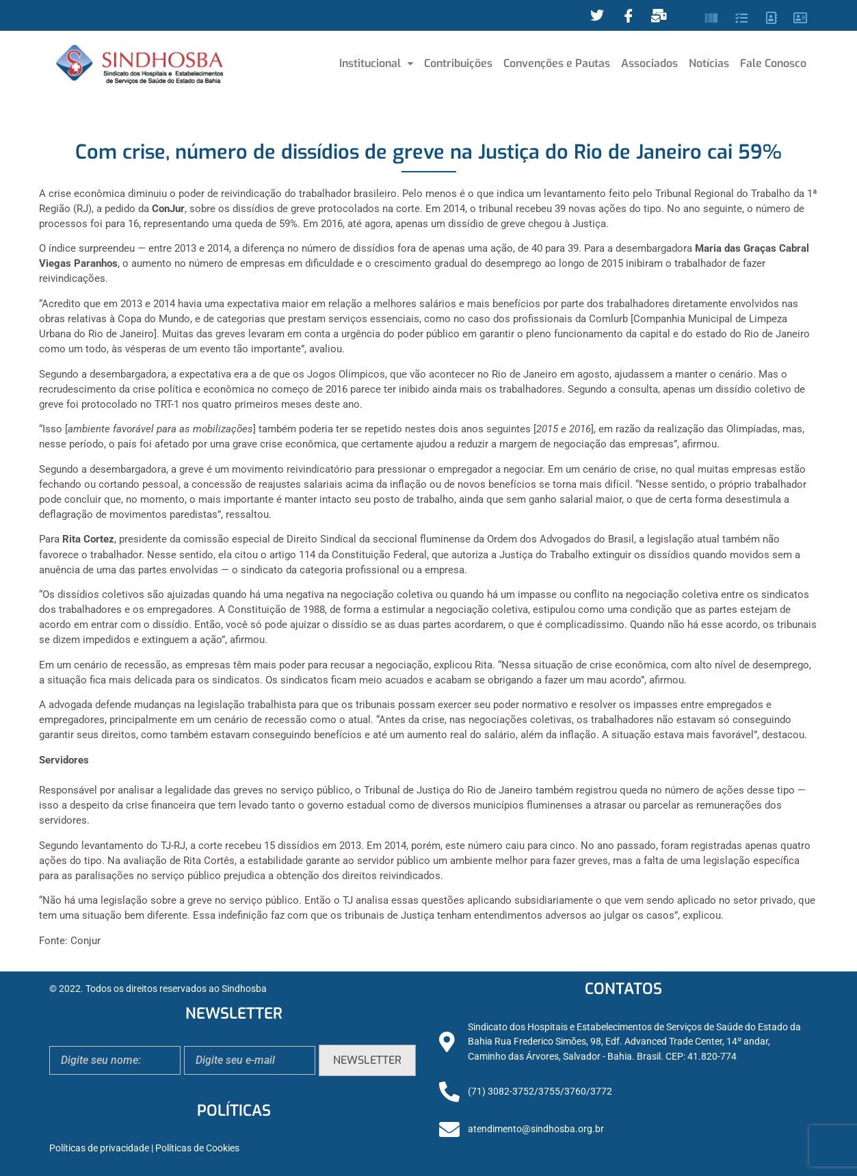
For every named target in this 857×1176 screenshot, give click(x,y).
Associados (649, 63)
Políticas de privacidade (99, 1148)
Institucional (376, 63)
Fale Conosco (773, 63)
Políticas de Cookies (197, 1148)
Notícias (709, 63)
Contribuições (458, 63)
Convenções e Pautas (556, 63)
